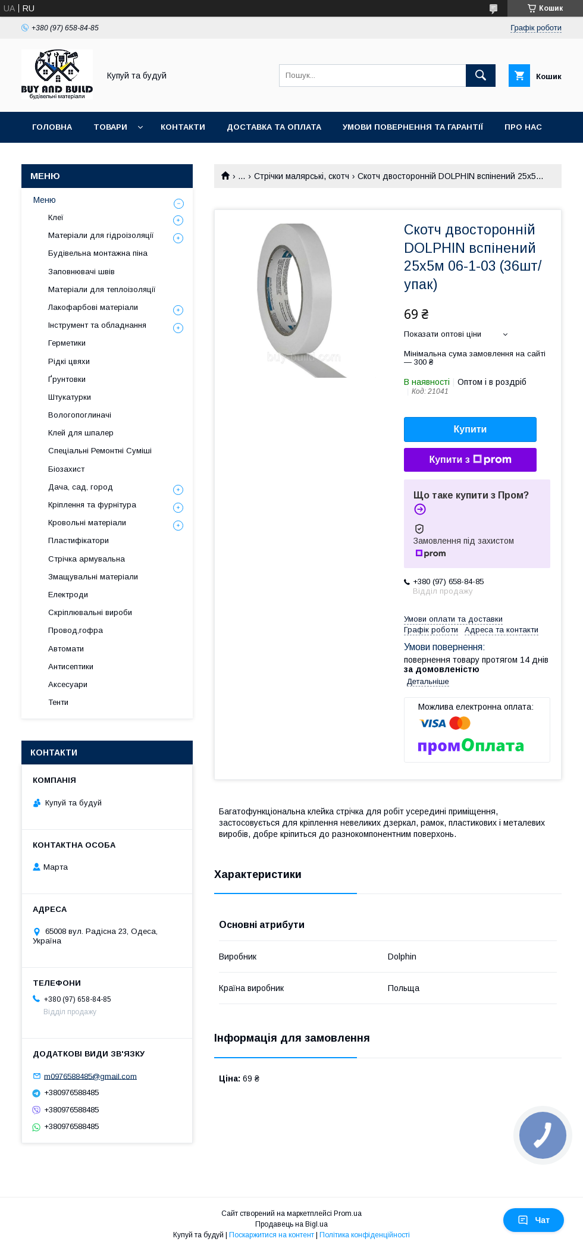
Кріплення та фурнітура (92, 504)
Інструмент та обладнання (97, 325)
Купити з (470, 459)
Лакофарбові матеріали (93, 307)
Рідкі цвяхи (69, 361)
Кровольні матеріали (87, 522)
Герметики (67, 342)
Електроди (68, 594)
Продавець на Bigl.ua (291, 1224)
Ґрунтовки (67, 379)
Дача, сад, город (80, 486)
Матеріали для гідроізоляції (101, 235)
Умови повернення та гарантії (413, 127)
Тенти (58, 702)
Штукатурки (69, 397)
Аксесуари (67, 684)
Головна (52, 127)
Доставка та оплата (274, 127)
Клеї (56, 217)
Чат (534, 1220)
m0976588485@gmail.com (90, 1075)
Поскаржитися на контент (271, 1235)
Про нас (523, 127)
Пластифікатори (78, 540)
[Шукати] (481, 75)
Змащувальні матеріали (93, 576)
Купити (470, 429)
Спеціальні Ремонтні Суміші (100, 450)
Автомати (66, 648)
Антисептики (70, 666)
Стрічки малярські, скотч (301, 176)
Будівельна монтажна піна (98, 253)
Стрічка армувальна (86, 558)
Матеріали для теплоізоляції (102, 289)
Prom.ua (348, 1213)
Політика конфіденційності (364, 1235)
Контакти (183, 127)
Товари (110, 127)
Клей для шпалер (81, 432)
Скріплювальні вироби (90, 612)
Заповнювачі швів (81, 271)
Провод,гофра (75, 630)
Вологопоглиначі (79, 414)
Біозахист (66, 469)
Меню (44, 200)
